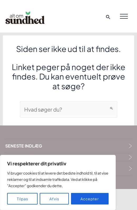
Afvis (54, 198)
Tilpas (22, 198)
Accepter (89, 198)
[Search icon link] (108, 17)
